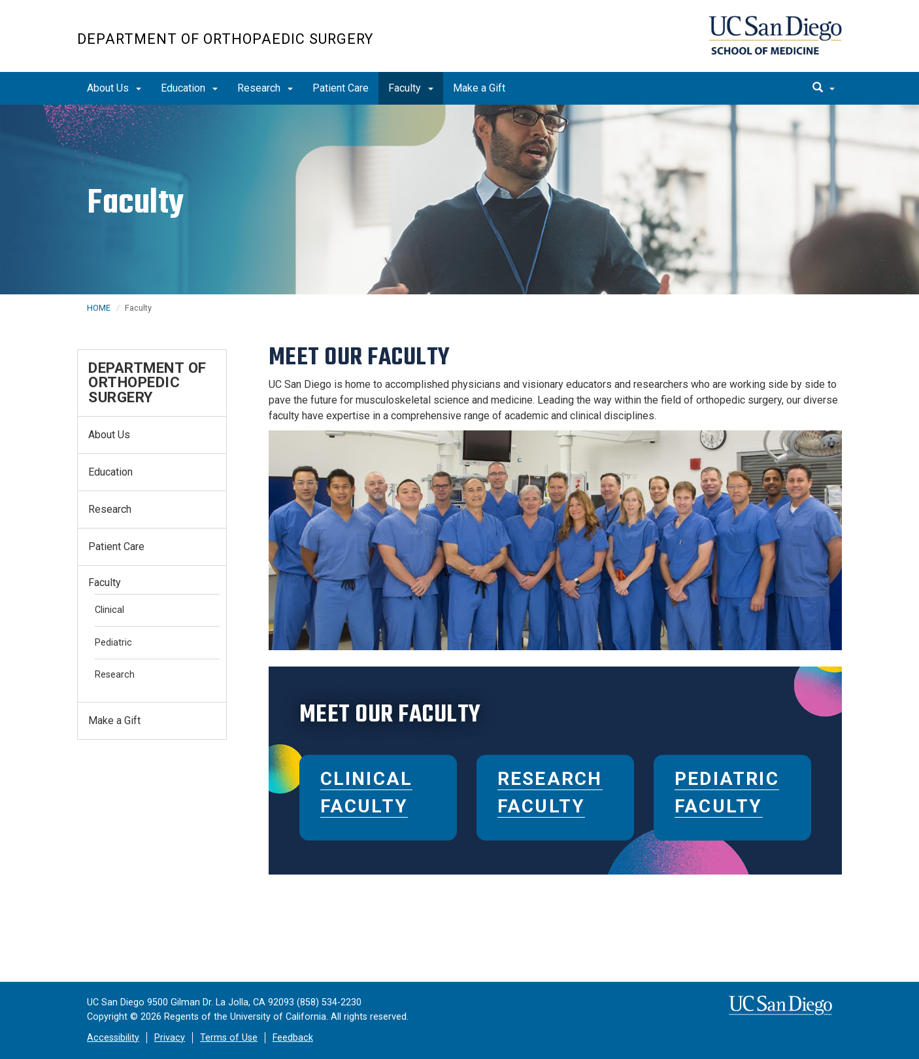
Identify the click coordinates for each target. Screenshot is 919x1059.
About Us (114, 88)
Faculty (410, 88)
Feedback (293, 1037)
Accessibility (113, 1037)
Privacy (169, 1037)
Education (189, 88)
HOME (98, 308)
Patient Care (340, 88)
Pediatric (113, 642)
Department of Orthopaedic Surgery (225, 39)
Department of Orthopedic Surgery (147, 382)
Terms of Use (229, 1037)
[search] (823, 88)
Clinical (109, 610)
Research (265, 88)
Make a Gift (479, 88)
